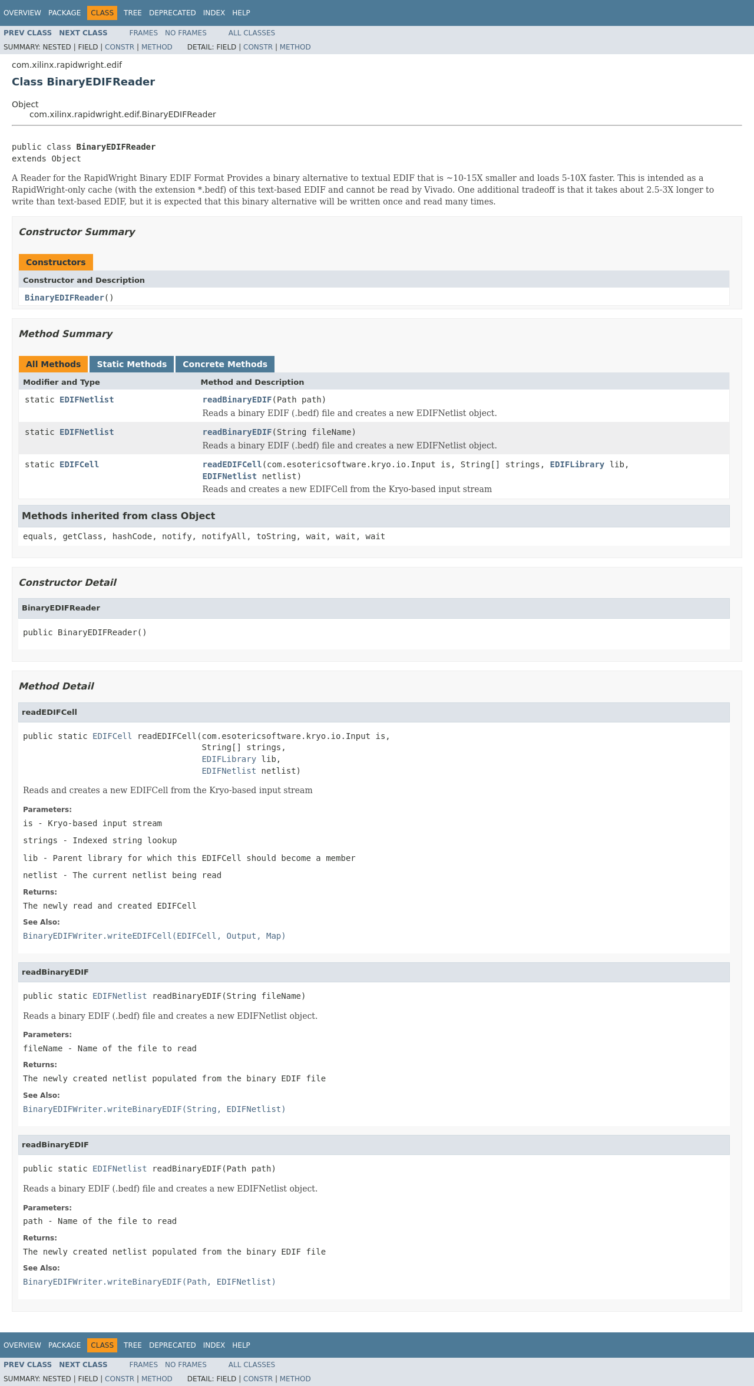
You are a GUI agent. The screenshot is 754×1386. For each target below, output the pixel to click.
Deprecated (172, 13)
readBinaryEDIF (237, 399)
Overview (22, 13)
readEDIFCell (232, 464)
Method (157, 47)
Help (241, 13)
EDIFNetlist (86, 399)
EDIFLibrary (577, 464)
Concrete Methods (225, 364)
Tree (133, 13)
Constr (119, 47)
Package (64, 13)
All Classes (252, 33)
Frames (144, 33)
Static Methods (132, 364)
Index (214, 13)
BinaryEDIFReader (64, 297)
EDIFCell (79, 464)
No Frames (186, 33)
